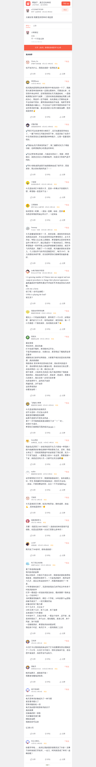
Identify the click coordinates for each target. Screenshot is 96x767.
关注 (65, 10)
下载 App (66, 3)
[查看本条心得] (48, 67)
